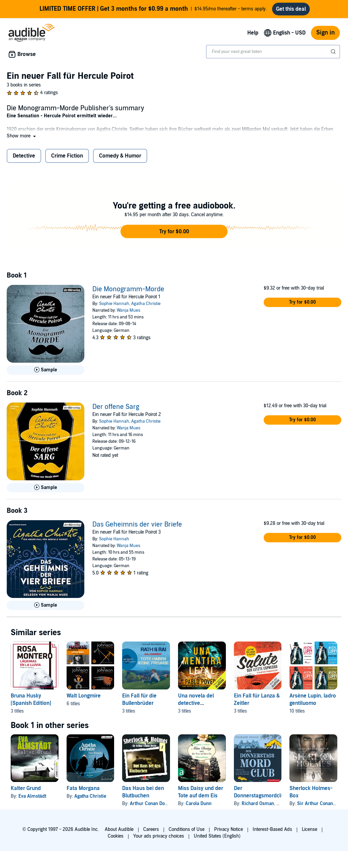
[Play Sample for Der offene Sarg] (45, 487)
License (309, 829)
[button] (22, 136)
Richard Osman (258, 803)
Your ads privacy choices (158, 836)
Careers (151, 829)
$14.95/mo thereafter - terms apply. (153, 9)
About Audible (119, 829)
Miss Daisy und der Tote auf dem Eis (200, 792)
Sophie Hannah (114, 303)
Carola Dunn (198, 803)
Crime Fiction (67, 156)
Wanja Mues (128, 310)
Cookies (115, 836)
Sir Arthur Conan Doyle (321, 803)
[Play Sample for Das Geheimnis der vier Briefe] (45, 605)
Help (252, 32)
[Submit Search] (334, 51)
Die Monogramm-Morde (128, 289)
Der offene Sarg (115, 407)
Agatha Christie (146, 303)
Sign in (325, 32)
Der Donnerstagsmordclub (260, 792)
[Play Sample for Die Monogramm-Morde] (45, 370)
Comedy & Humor (120, 156)
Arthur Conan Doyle (150, 803)
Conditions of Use (186, 829)
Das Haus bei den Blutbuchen (143, 792)
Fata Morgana (83, 788)
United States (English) (217, 836)
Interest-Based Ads (272, 829)
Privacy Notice (228, 829)
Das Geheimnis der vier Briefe (137, 525)
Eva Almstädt (32, 796)
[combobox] (273, 51)
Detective (24, 156)
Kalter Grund (26, 788)
